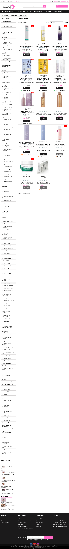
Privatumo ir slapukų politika (24, 520)
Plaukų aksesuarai (8, 80)
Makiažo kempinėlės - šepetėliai (8, 197)
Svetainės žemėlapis (23, 531)
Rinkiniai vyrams (7, 243)
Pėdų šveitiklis (7, 318)
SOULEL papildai (7, 440)
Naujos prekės (4, 518)
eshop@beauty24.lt (62, 526)
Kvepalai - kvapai (6, 169)
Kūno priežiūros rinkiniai (6, 140)
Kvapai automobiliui (8, 179)
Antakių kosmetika (8, 215)
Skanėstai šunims (8, 360)
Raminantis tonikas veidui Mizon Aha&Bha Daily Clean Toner (26, 46)
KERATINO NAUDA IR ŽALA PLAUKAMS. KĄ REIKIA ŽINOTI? (8, 468)
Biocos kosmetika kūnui (7, 456)
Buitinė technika (6, 365)
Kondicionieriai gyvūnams (6, 344)
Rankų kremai (7, 297)
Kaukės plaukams (8, 26)
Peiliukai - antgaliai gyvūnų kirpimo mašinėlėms (7, 331)
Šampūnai (6, 23)
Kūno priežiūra (6, 122)
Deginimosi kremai (8, 166)
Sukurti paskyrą (64, 1)
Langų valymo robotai (9, 381)
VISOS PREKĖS (9, 11)
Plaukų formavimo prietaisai (7, 70)
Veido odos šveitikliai (8, 285)
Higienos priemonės (7, 116)
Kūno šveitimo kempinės (6, 158)
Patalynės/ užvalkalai (7, 435)
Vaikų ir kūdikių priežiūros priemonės (7, 312)
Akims (5, 189)
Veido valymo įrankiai (9, 288)
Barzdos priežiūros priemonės (7, 227)
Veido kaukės (7, 268)
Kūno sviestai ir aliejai (8, 127)
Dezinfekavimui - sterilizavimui (7, 114)
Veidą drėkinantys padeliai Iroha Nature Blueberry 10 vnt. (26, 79)
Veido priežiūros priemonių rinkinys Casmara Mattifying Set (43, 179)
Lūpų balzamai (7, 265)
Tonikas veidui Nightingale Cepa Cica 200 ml (59, 146)
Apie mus (29, 11)
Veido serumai (7, 263)
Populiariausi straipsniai (5, 462)
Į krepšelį (26, 54)
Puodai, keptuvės (8, 417)
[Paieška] (34, 6)
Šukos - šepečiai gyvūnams (6, 338)
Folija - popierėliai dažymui (7, 52)
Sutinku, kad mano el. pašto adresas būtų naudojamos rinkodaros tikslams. (39, 540)
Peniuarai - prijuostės (7, 258)
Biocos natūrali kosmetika (6, 443)
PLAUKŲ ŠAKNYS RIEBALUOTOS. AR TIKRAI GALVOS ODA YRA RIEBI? (7, 491)
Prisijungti (55, 1)
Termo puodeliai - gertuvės (7, 397)
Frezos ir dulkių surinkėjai (6, 110)
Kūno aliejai (6, 132)
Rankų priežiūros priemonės (6, 295)
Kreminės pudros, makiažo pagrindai (7, 203)
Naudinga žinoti (38, 11)
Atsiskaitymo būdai (22, 526)
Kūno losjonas (7, 129)
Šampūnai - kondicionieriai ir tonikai (7, 220)
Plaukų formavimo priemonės (7, 36)
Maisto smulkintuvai (7, 422)
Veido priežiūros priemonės (6, 234)
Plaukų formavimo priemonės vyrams (7, 238)
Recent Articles (6, 496)
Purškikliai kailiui (7, 349)
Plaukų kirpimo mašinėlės (6, 77)
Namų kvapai (7, 174)
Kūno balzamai (7, 134)
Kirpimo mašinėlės (8, 245)
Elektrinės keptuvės (8, 391)
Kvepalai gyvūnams (8, 347)
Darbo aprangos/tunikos (6, 432)
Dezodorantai (7, 155)
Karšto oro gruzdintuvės (5, 406)
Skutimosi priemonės (9, 223)
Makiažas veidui (7, 194)
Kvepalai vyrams (7, 240)
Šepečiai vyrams (7, 250)
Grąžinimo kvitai (39, 522)
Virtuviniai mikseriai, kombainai (7, 412)
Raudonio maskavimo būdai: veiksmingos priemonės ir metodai (8, 507)
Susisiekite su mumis (23, 530)
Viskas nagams (6, 82)
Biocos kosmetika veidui (7, 447)
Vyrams (4, 217)
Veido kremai (7, 270)
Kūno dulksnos (7, 152)
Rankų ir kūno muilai (8, 161)
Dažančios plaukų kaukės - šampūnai (7, 62)
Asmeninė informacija (41, 518)
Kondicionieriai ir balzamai (6, 29)
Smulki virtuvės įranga (8, 384)
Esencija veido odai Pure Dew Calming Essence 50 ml (26, 143)
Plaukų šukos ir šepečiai (6, 73)
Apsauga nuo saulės (8, 164)
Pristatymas (57, 11)
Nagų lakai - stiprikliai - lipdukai (8, 101)
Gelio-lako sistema (8, 104)
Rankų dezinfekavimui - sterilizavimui (8, 308)
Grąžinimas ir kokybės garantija (25, 528)
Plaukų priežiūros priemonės (6, 66)
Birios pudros (7, 208)
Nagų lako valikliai (8, 107)
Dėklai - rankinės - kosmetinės (6, 426)
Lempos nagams (7, 92)
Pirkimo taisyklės (22, 522)
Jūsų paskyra (40, 515)
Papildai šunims (7, 358)
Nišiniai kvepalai (7, 171)
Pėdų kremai (7, 321)
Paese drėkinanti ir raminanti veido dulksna (26, 112)
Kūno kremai (7, 137)
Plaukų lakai (6, 39)
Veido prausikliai (7, 273)
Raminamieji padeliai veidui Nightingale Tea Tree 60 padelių (26, 179)
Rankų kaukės (7, 305)
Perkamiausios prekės (6, 520)
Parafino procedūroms (5, 98)
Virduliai (5, 394)
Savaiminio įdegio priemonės (7, 150)
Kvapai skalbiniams (8, 176)
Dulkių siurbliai (7, 375)
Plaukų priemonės (6, 21)
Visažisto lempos (7, 200)
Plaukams (6, 449)
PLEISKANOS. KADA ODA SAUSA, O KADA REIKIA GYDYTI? (8, 474)
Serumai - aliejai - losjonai (7, 46)
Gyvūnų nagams (7, 341)
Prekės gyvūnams (6, 323)
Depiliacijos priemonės (5, 146)
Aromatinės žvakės (8, 181)
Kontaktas (3, 1)
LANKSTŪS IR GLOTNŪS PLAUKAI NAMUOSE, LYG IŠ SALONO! (8, 479)
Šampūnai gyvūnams (8, 334)
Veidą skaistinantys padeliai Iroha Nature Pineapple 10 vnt (43, 79)
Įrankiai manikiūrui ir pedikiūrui (7, 89)
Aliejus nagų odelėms (9, 300)
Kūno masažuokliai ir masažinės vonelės (7, 372)
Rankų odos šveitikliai (9, 302)
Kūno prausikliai (7, 143)
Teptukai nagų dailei (8, 94)
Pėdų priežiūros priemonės (6, 316)
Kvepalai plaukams (8, 49)
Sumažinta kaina (5, 522)
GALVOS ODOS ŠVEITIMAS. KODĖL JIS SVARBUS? (7, 485)
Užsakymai (38, 520)
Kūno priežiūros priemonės (6, 230)
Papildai (4, 437)
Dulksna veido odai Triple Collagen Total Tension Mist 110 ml (43, 110)
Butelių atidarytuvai (8, 409)
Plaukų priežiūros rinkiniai (7, 33)
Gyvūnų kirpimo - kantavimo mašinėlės (7, 327)
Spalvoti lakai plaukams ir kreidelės (7, 43)
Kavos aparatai (7, 420)
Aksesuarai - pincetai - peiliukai (8, 291)
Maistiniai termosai (8, 402)
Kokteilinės (6, 386)
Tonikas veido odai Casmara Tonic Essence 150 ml (60, 79)
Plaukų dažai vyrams (8, 248)
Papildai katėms (7, 355)
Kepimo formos (7, 415)
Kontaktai (48, 11)
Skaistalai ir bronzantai (5, 212)
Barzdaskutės (7, 253)
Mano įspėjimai (39, 526)
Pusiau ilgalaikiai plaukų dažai (6, 59)
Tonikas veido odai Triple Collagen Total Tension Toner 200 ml (59, 110)
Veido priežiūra (6, 260)
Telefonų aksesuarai (7, 428)
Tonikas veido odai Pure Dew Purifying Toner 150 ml (43, 146)
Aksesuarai (6, 191)
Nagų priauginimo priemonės (7, 85)
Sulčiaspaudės (7, 389)
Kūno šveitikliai (7, 124)
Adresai (37, 524)
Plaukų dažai (7, 55)
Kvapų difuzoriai (6, 363)
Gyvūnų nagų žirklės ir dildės (8, 353)
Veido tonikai (7, 283)
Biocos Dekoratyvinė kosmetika (7, 453)
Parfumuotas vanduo (8, 184)
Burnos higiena (7, 119)
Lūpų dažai (6, 206)
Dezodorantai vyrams (9, 255)
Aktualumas (57, 22)
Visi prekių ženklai (20, 11)
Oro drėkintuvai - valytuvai (7, 379)
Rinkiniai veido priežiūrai (6, 280)
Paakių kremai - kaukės (6, 276)
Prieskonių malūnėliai (9, 400)
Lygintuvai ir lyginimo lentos (7, 369)
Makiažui (4, 186)
